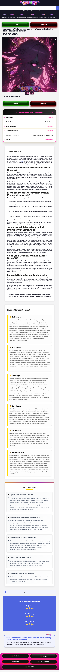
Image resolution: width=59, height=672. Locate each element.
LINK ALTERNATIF (43, 661)
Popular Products (35, 10)
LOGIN (15, 24)
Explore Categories (24, 10)
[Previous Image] (3, 64)
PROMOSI (15, 656)
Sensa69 (20, 161)
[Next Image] (56, 64)
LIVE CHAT (29, 666)
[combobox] (28, 8)
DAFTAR (44, 24)
